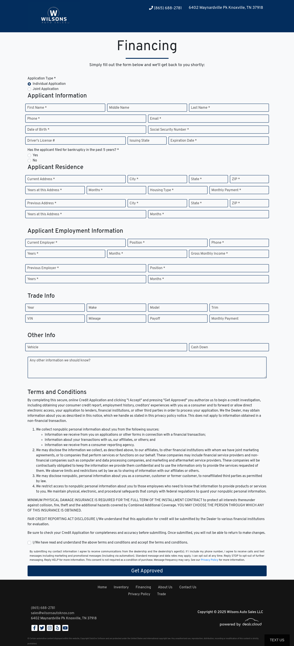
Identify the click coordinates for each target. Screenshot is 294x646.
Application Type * (42, 78)
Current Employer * (42, 243)
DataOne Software (97, 638)
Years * (33, 254)
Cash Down (199, 347)
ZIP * (236, 179)
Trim (215, 308)
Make (93, 308)
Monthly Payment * (226, 190)
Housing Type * (162, 190)
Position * (137, 243)
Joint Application (46, 89)
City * (134, 179)
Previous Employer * (43, 268)
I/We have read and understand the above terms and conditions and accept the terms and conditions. (110, 543)
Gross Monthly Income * (209, 254)
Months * (96, 190)
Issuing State (139, 141)
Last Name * (200, 108)
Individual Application (49, 84)
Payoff (155, 319)
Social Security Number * (169, 130)
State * (196, 179)
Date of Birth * (38, 130)
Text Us (277, 640)
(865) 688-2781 (165, 8)
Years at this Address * (44, 190)
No (35, 160)
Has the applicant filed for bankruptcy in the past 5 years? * (73, 150)
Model (155, 308)
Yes (35, 155)
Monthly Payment (225, 319)
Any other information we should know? (60, 360)
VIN (30, 319)
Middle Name (119, 108)
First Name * (37, 108)
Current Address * (41, 179)
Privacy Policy (209, 560)
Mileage (95, 319)
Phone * (33, 119)
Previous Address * (41, 203)
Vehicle (32, 347)
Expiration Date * (184, 141)
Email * (155, 119)
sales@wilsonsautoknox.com (53, 613)
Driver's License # (41, 141)
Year (30, 308)
